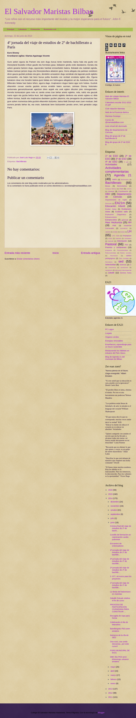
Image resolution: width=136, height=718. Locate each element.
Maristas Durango (112, 116)
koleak (122, 232)
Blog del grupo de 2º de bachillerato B (115, 137)
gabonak (125, 220)
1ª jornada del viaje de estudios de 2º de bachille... (119, 585)
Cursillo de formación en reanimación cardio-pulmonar (120, 537)
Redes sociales (125, 253)
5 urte (126, 162)
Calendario (22, 29)
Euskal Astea (110, 209)
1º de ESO (111, 156)
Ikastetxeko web (50, 29)
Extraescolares (111, 217)
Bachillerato (21, 161)
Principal (10, 29)
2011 (110, 697)
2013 (110, 689)
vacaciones (124, 267)
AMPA (114, 180)
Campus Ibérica (110, 189)
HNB (114, 226)
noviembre (115, 506)
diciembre (114, 502)
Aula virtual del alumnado (116, 126)
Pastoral (111, 244)
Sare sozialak (124, 258)
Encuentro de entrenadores (116, 544)
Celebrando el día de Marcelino (119, 623)
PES (126, 245)
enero (113, 683)
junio (112, 522)
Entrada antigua (90, 252)
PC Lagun (109, 329)
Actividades (111, 164)
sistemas (123, 265)
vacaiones (108, 270)
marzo (113, 675)
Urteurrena (112, 267)
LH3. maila (115, 235)
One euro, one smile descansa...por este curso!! (119, 644)
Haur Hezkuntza (113, 222)
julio (112, 518)
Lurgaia (108, 333)
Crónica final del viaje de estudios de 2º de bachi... (120, 528)
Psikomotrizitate (110, 253)
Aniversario (125, 179)
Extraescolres (111, 220)
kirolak (115, 232)
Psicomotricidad (122, 250)
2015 (110, 494)
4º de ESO (111, 161)
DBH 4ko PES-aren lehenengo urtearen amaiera (119, 659)
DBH (107, 194)
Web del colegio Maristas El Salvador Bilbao (117, 97)
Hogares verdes (112, 337)
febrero (113, 679)
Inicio (55, 252)
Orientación (35, 29)
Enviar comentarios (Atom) (28, 259)
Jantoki (107, 232)
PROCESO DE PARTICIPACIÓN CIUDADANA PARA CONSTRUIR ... (119, 608)
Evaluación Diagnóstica (115, 214)
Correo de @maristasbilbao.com (114, 121)
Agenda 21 (122, 175)
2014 (110, 498)
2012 (110, 693)
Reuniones (114, 255)
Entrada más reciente (17, 252)
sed (120, 261)
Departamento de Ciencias (118, 195)
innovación (124, 228)
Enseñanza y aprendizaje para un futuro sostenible (118, 345)
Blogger (101, 713)
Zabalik (111, 273)
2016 (110, 490)
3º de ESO (121, 159)
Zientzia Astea (125, 273)
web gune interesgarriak (123, 270)
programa (108, 250)
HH (129, 222)
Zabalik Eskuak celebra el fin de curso (120, 599)
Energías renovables (114, 341)
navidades (127, 238)
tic (130, 265)
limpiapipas (127, 236)
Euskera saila (121, 212)
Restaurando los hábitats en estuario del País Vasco (117, 352)
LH (129, 231)
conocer (111, 191)
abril (112, 671)
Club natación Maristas (115, 109)
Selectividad (110, 265)
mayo (113, 667)
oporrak (110, 241)
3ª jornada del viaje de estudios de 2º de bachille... (119, 561)
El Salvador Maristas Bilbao (49, 11)
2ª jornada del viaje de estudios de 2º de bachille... (119, 570)
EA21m (120, 203)
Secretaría (108, 262)
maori (110, 238)
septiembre (115, 514)
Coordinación (123, 191)
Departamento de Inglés (116, 200)
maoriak (118, 238)
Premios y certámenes (115, 247)
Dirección (108, 203)
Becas (107, 186)
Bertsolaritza (122, 186)
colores (128, 189)
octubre (113, 510)
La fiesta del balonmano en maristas (120, 593)
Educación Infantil (115, 206)
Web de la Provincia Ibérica (117, 112)
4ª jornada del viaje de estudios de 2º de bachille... (119, 552)
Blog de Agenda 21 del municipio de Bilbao (115, 358)
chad (121, 189)
